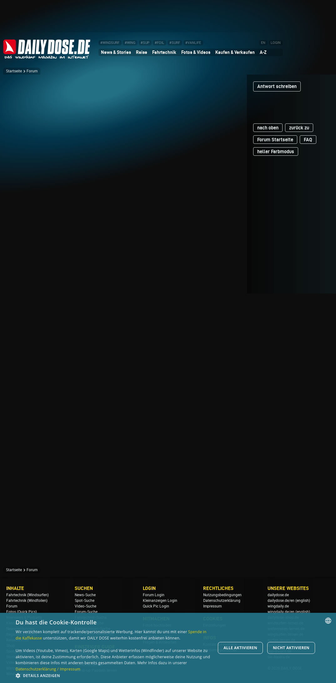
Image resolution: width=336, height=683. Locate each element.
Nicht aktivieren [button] (291, 647)
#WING (130, 43)
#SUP (145, 43)
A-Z (263, 52)
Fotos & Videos (195, 52)
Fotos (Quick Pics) (21, 612)
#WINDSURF (109, 43)
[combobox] (328, 621)
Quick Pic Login (156, 606)
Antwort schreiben (277, 86)
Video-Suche (85, 606)
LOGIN (276, 43)
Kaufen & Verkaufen (235, 52)
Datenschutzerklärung (221, 600)
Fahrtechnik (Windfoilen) (27, 600)
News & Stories (116, 52)
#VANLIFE (193, 43)
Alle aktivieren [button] (240, 647)
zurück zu (299, 127)
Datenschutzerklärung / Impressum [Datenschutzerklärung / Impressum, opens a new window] (48, 669)
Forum (32, 71)
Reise (141, 52)
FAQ (308, 139)
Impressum (212, 606)
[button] (114, 675)
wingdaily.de (278, 606)
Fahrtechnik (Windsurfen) (27, 595)
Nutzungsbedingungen (222, 595)
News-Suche (85, 595)
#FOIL (159, 43)
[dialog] (168, 648)
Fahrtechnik (164, 52)
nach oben (267, 127)
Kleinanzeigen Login (160, 600)
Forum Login (153, 595)
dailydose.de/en (281, 600)
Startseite (14, 71)
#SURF (174, 43)
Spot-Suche (84, 600)
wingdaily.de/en (281, 612)
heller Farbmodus (275, 151)
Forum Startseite (275, 139)
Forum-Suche (86, 612)
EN (263, 43)
